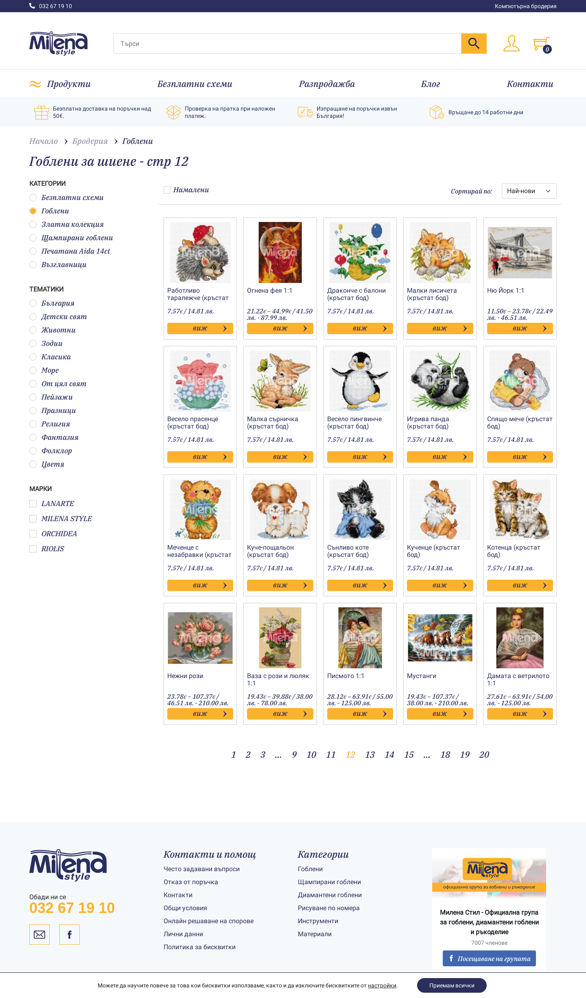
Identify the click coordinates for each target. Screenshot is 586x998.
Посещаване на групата (489, 959)
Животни (52, 330)
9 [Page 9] (294, 754)
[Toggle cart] (542, 43)
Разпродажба (327, 83)
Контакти (530, 83)
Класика (50, 356)
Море (44, 370)
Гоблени (49, 210)
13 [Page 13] (370, 754)
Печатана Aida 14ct (69, 251)
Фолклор (50, 450)
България (51, 303)
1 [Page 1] (233, 754)
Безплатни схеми (194, 83)
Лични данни (183, 934)
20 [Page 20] (484, 754)
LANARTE (51, 503)
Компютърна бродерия (526, 6)
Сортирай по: (471, 191)
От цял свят (58, 383)
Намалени (186, 189)
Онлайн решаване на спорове (209, 921)
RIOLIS (46, 548)
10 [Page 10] (311, 754)
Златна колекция (66, 224)
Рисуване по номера (329, 908)
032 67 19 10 (50, 6)
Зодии (46, 343)
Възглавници (58, 264)
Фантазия (54, 437)
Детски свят (58, 316)
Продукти (69, 83)
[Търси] (287, 43)
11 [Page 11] (331, 754)
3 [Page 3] (262, 754)
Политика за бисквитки (200, 947)
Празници (52, 410)
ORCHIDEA (53, 533)
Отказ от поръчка (191, 882)
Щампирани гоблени (71, 237)
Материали (315, 934)
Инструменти (318, 921)
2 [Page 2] (248, 754)
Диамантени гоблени (330, 895)
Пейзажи (51, 397)
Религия (49, 423)
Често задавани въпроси (202, 869)
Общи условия (185, 908)
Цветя (46, 464)
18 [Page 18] (445, 754)
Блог (430, 83)
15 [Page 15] (409, 754)
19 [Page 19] (465, 754)
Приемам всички (451, 985)
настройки (382, 985)
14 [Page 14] (389, 754)
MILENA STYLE (60, 518)
